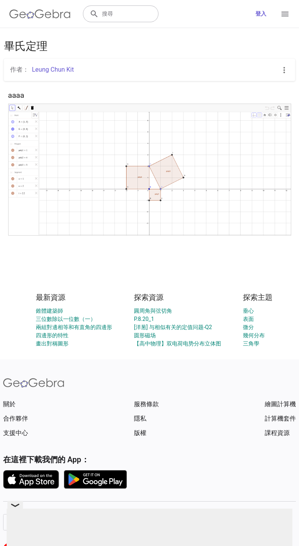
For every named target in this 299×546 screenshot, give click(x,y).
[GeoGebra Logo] (39, 14)
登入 (260, 14)
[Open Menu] (285, 14)
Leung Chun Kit (53, 69)
